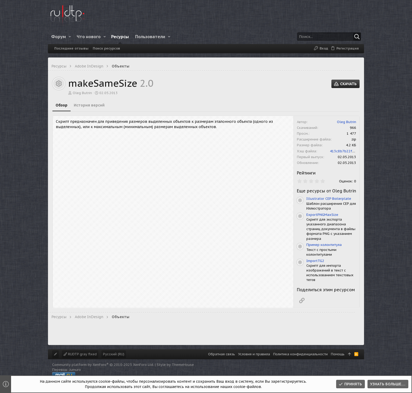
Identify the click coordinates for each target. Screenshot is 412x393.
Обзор (61, 105)
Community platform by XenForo (103, 364)
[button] (69, 36)
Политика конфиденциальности (300, 354)
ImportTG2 (315, 261)
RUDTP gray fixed (80, 354)
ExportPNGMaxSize (322, 214)
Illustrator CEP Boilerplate (328, 198)
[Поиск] (328, 37)
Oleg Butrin (82, 93)
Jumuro (75, 369)
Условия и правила (254, 354)
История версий (89, 105)
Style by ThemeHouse (175, 364)
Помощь (338, 354)
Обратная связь (221, 354)
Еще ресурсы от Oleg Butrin (326, 190)
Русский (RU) (113, 354)
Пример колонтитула (324, 244)
